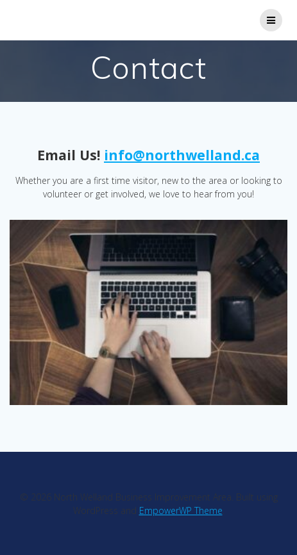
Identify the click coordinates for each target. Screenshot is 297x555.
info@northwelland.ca (182, 154)
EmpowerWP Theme (181, 510)
